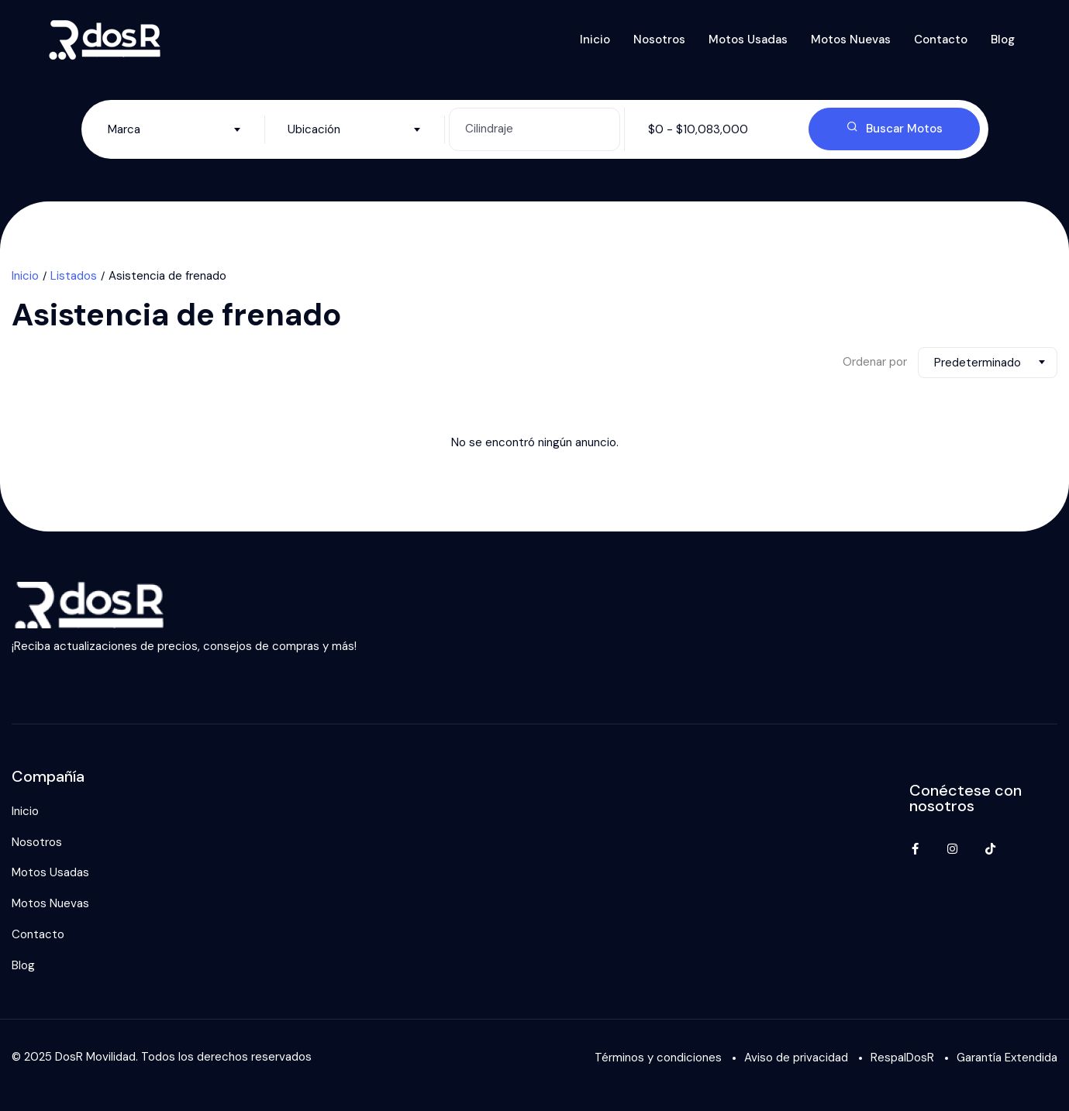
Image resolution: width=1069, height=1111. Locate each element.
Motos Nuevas (851, 39)
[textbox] (175, 129)
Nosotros (659, 39)
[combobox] (174, 129)
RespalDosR (902, 1057)
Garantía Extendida (1007, 1057)
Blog (1003, 39)
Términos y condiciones (658, 1057)
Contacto (940, 39)
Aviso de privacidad (796, 1057)
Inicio (595, 39)
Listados (73, 276)
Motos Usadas (748, 39)
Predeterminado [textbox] (977, 362)
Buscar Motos (895, 128)
